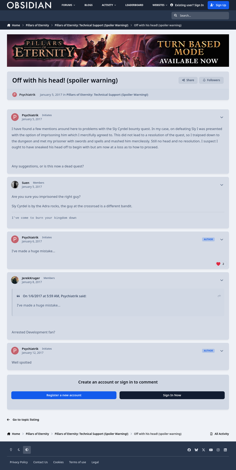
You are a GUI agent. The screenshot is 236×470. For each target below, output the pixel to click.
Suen (25, 183)
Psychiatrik (27, 94)
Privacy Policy (19, 462)
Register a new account (63, 395)
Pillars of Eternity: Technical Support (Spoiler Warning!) (107, 94)
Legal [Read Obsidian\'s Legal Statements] (95, 462)
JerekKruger (31, 278)
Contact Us (40, 462)
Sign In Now (172, 395)
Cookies (58, 462)
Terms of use (77, 462)
